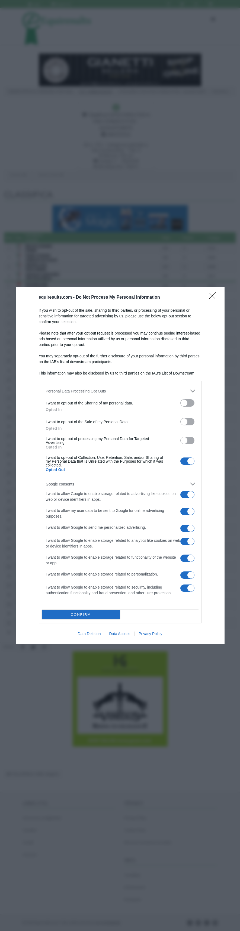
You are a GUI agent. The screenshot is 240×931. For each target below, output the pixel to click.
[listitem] (120, 391)
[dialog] (120, 465)
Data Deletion (89, 634)
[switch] (187, 403)
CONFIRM (81, 615)
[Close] (214, 297)
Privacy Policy (150, 634)
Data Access (119, 634)
